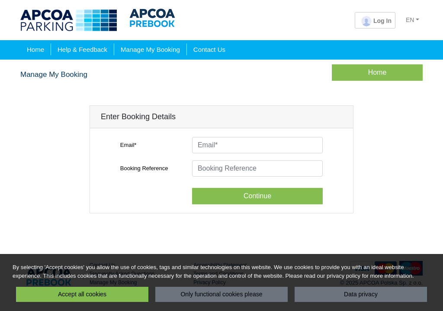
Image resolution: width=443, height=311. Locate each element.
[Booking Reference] (257, 168)
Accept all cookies (82, 294)
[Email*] (257, 145)
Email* (128, 145)
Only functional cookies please (221, 294)
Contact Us (209, 49)
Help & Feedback (82, 49)
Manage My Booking (150, 49)
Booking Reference (144, 168)
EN (410, 19)
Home (35, 49)
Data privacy (361, 294)
